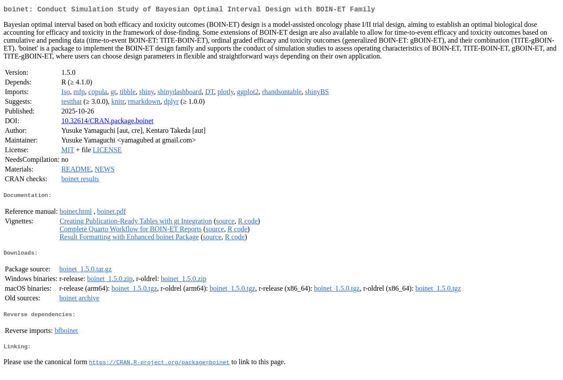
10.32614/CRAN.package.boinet (107, 122)
